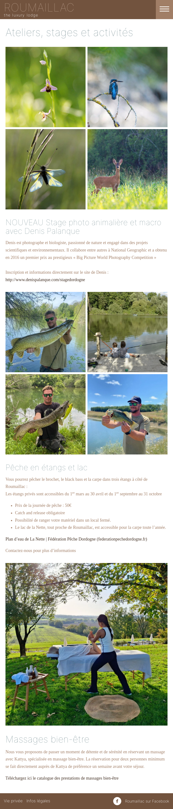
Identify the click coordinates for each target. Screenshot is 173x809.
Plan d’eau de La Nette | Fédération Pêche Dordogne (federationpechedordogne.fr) (76, 539)
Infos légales (38, 800)
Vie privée (13, 800)
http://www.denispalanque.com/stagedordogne (45, 279)
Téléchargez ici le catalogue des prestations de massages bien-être (61, 778)
